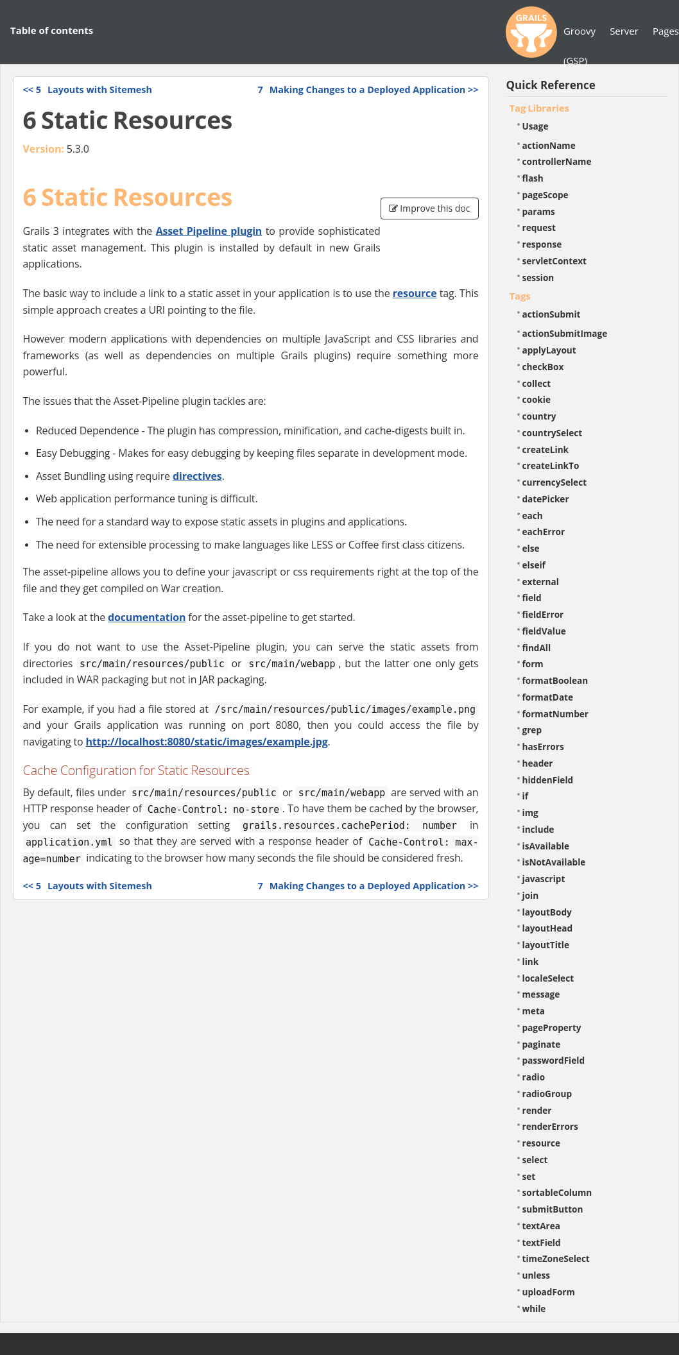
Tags (520, 295)
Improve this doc (429, 208)
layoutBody (547, 912)
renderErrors (550, 1126)
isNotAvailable (554, 862)
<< (87, 89)
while (534, 1308)
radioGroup (547, 1093)
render (537, 1110)
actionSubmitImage (565, 333)
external (540, 581)
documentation (146, 617)
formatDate (548, 697)
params (538, 211)
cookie (536, 399)
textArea (541, 1226)
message (541, 994)
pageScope (545, 195)
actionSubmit (551, 314)
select (535, 1160)
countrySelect (552, 433)
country (539, 416)
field (532, 598)
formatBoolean (555, 680)
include (538, 829)
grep (532, 730)
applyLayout (549, 350)
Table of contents (51, 30)
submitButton (552, 1209)
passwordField (553, 1060)
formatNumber (555, 714)
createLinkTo (551, 465)
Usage (535, 126)
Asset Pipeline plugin (209, 231)
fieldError (543, 614)
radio (534, 1077)
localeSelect (548, 978)
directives (197, 476)
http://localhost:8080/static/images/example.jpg (206, 742)
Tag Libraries (539, 107)
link (530, 961)
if (525, 796)
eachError (543, 531)
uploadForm (548, 1292)
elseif (534, 565)
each (532, 515)
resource (415, 293)
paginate (541, 1044)
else (531, 548)
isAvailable (546, 846)
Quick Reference (551, 85)
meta (534, 1011)
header (537, 763)
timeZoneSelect (556, 1258)
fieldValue (544, 631)
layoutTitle (545, 945)
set (529, 1176)
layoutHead (547, 928)
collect (536, 383)
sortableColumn (557, 1192)
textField (541, 1242)
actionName (549, 145)
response (542, 244)
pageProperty (551, 1027)
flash (533, 178)
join (530, 895)
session (538, 277)
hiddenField (548, 780)
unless (536, 1275)
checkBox (543, 367)
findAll (536, 648)
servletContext (554, 261)
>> (367, 89)
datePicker (545, 499)
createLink (545, 449)
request (539, 227)
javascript (543, 879)
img (530, 812)
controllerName (557, 161)
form (533, 664)
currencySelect (554, 482)
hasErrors (543, 746)
